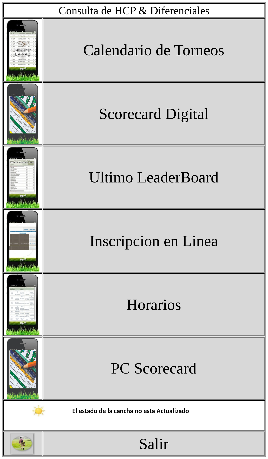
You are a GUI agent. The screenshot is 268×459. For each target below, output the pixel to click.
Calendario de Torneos (153, 50)
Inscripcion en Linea (153, 241)
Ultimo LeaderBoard (154, 177)
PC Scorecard (153, 368)
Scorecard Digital (154, 113)
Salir (154, 444)
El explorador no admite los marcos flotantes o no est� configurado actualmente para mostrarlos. (134, 415)
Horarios (153, 304)
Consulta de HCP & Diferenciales (134, 10)
